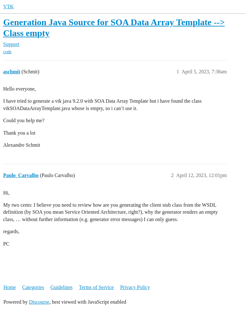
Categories (33, 287)
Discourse (39, 302)
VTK (8, 6)
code (7, 51)
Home (10, 287)
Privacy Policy (135, 287)
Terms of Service (96, 287)
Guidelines (61, 287)
